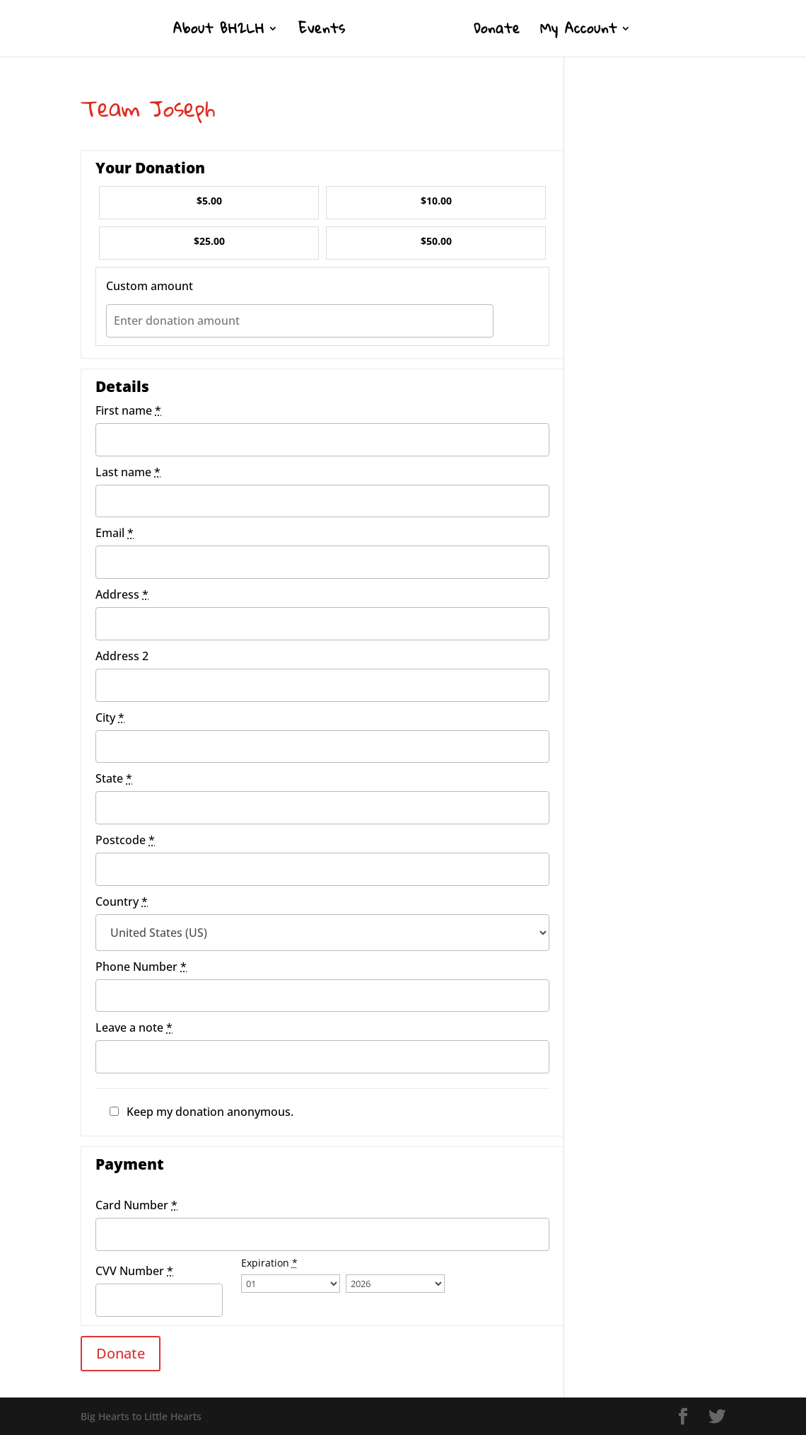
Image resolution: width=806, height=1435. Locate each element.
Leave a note (134, 1027)
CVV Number (134, 1270)
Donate (497, 32)
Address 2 (121, 656)
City (109, 717)
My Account (578, 32)
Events (322, 32)
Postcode (125, 840)
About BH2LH (218, 32)
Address (121, 594)
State (113, 778)
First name (128, 410)
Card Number (136, 1205)
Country (121, 901)
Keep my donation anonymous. (210, 1111)
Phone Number (141, 966)
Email (114, 532)
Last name (127, 472)
